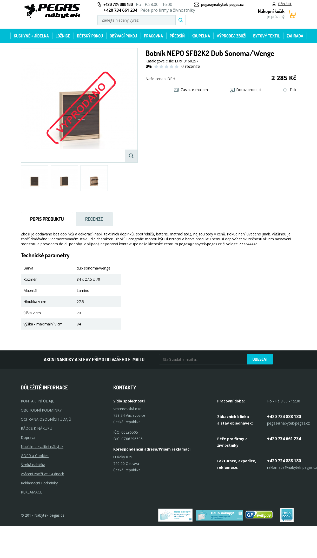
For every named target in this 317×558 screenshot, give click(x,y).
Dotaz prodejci (245, 89)
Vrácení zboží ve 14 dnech (42, 473)
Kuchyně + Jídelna (31, 36)
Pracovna (153, 36)
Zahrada (295, 36)
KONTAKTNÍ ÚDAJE (37, 401)
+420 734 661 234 (284, 438)
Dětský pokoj (90, 36)
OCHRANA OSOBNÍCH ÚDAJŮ (46, 419)
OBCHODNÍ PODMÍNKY (41, 410)
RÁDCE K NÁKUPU (36, 428)
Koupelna (200, 36)
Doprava (28, 437)
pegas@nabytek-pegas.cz (222, 4)
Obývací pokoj (123, 36)
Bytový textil (266, 36)
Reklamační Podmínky (39, 482)
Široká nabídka (33, 464)
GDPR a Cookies (35, 455)
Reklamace (31, 492)
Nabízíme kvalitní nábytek (42, 446)
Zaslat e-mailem (191, 89)
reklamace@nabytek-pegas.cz (292, 467)
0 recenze (190, 66)
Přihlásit (282, 3)
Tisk (289, 89)
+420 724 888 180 (118, 4)
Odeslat (260, 359)
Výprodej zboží (231, 36)
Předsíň (177, 36)
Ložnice (63, 36)
